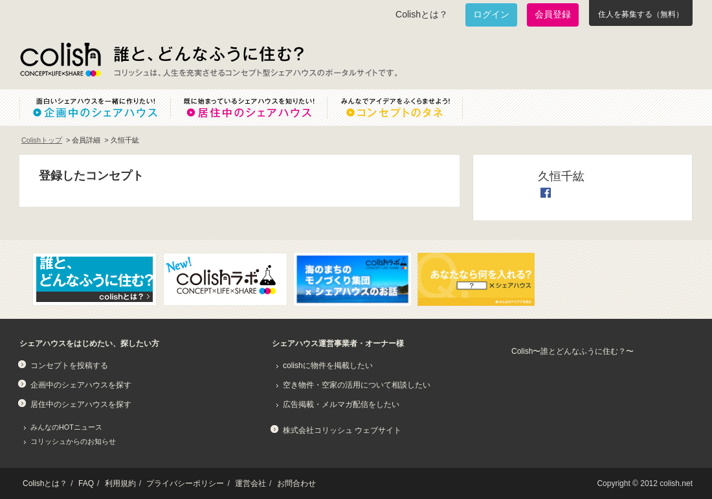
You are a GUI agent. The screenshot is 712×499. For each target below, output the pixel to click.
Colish (60, 59)
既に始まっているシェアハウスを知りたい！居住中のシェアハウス (248, 107)
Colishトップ (41, 140)
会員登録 (553, 14)
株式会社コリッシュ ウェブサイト (342, 430)
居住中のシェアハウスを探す (80, 404)
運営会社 (250, 483)
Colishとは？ (421, 14)
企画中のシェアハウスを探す (80, 384)
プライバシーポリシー (185, 483)
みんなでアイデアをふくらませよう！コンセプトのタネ (405, 107)
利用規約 (120, 483)
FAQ (86, 483)
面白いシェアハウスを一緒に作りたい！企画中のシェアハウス (94, 107)
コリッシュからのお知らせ (73, 441)
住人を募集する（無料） (641, 14)
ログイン (491, 14)
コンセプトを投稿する (69, 365)
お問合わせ (296, 483)
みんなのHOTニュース (66, 427)
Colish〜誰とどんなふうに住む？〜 (572, 351)
